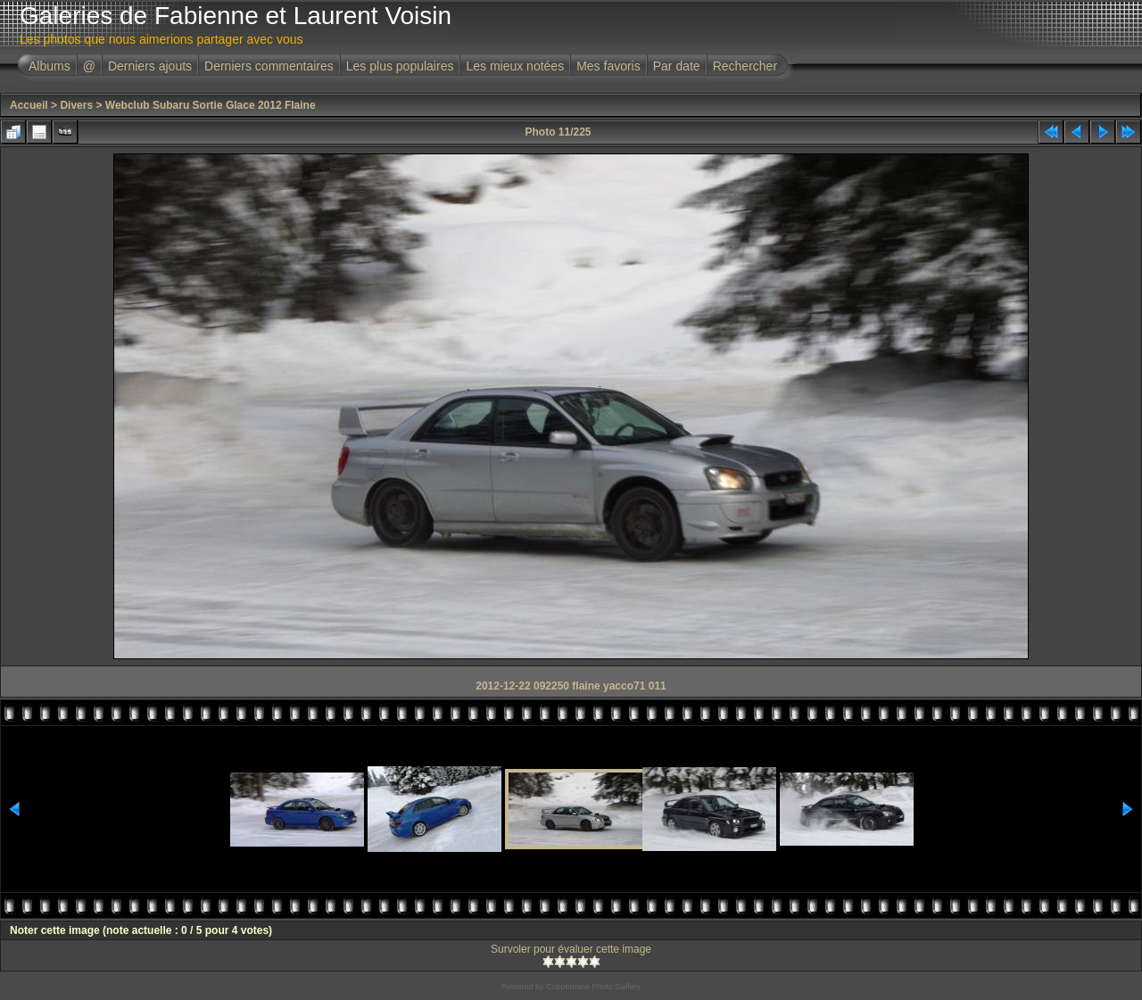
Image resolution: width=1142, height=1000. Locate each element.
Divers (76, 105)
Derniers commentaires (269, 66)
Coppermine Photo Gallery (593, 986)
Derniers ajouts (150, 66)
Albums (49, 66)
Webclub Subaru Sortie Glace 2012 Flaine (210, 105)
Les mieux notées (515, 66)
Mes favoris (608, 66)
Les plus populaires (400, 66)
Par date (676, 66)
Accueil (29, 105)
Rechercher (745, 66)
